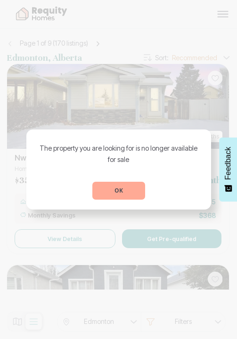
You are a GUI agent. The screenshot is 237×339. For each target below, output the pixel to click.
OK (118, 190)
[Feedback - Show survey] (228, 169)
